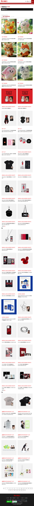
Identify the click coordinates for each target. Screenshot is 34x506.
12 (24, 488)
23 (19, 490)
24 (21, 490)
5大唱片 (4, 1)
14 (28, 488)
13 (26, 488)
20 (14, 490)
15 (30, 488)
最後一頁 (25, 490)
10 (21, 488)
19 (12, 490)
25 (23, 490)
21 (16, 490)
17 (9, 490)
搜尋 (26, 1)
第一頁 (4, 488)
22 (17, 490)
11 (23, 488)
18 (10, 490)
